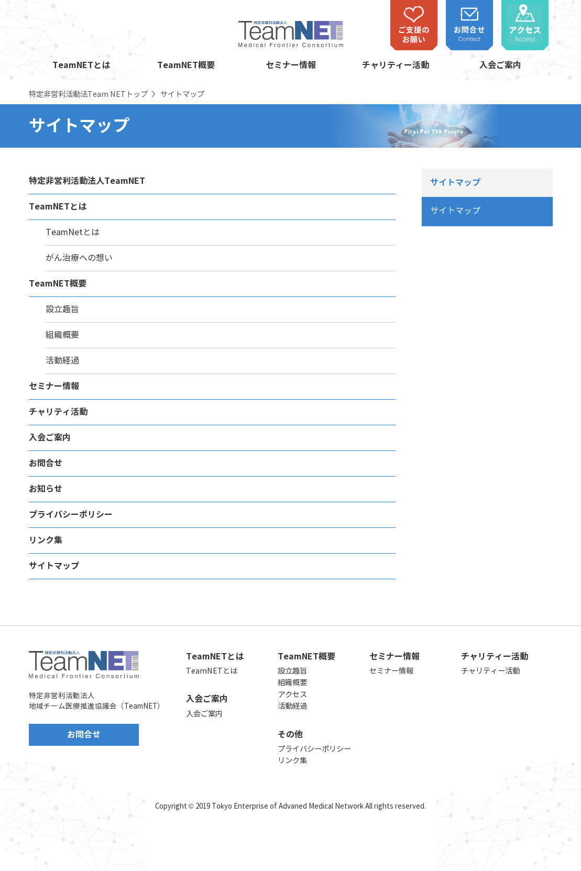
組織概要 (62, 335)
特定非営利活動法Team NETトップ (88, 94)
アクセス (292, 694)
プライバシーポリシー (71, 515)
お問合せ (45, 463)
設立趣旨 (62, 309)
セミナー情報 (291, 65)
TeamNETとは (81, 65)
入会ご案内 (500, 65)
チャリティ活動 (58, 412)
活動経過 (62, 361)
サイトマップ (54, 566)
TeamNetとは (73, 232)
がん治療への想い (79, 258)
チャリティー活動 (395, 65)
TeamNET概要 (186, 65)
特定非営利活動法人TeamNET (87, 181)
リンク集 (45, 540)
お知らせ (45, 489)
